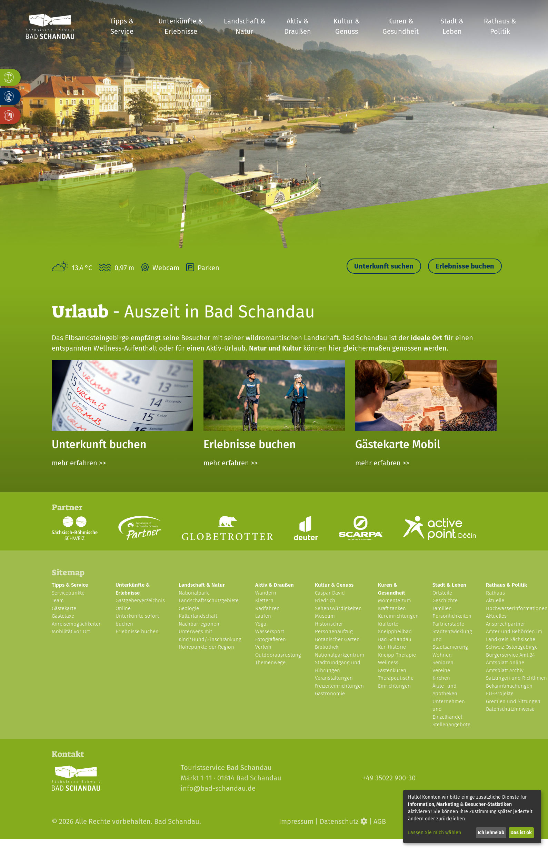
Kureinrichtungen (398, 616)
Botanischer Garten (337, 639)
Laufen (263, 616)
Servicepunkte (68, 593)
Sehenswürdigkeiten (338, 608)
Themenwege (270, 662)
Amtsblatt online (505, 662)
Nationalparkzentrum (339, 655)
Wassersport (269, 631)
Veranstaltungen (334, 678)
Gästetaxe (63, 616)
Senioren (443, 662)
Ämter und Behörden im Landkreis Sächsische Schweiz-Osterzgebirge (514, 639)
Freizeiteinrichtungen (339, 686)
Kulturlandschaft (198, 616)
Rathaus (495, 593)
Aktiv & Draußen (297, 26)
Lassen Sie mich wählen (434, 833)
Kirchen (441, 678)
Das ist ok (521, 833)
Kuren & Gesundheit (400, 26)
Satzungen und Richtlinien (516, 678)
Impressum (296, 821)
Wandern (265, 593)
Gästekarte (64, 608)
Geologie (189, 608)
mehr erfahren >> (79, 463)
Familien (442, 608)
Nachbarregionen (199, 624)
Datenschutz (339, 821)
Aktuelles (496, 616)
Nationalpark (194, 593)
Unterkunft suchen (384, 266)
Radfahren (267, 608)
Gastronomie (330, 693)
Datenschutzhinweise (510, 709)
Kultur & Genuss (346, 26)
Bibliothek (326, 647)
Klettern (264, 600)
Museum (325, 616)
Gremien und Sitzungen (513, 701)
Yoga (260, 624)
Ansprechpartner (505, 624)
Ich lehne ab (491, 833)
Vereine (441, 670)
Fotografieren (270, 639)
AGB (379, 821)
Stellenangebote (451, 724)
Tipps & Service (122, 26)
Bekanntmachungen (509, 686)
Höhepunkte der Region (206, 647)
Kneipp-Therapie (397, 655)
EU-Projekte (500, 693)
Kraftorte (388, 624)
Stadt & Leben (452, 26)
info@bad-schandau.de (218, 788)
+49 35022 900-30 (389, 778)
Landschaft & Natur (245, 26)
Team (58, 600)
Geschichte (445, 600)
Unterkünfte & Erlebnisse (180, 26)
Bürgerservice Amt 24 (510, 655)
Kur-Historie (392, 647)
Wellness (388, 662)
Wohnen (442, 655)
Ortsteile (442, 593)
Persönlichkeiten (451, 616)
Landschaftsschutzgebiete (209, 600)
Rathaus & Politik (500, 26)
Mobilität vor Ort (71, 631)
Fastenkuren (392, 670)
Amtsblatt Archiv (505, 670)
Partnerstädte (448, 624)
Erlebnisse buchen (465, 266)
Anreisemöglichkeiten (77, 624)
